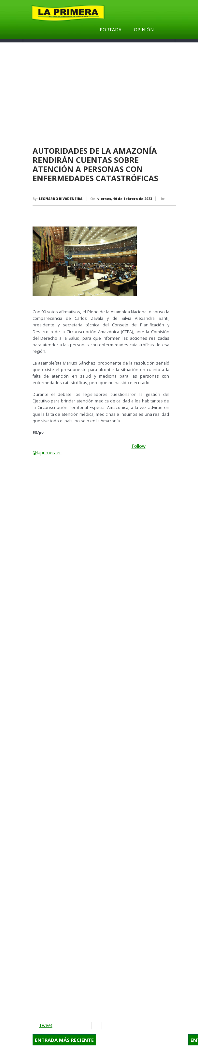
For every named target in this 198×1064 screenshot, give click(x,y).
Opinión (144, 29)
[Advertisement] (101, 497)
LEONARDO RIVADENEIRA (60, 198)
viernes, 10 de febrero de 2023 (124, 198)
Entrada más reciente (64, 1040)
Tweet (45, 1025)
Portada (110, 29)
